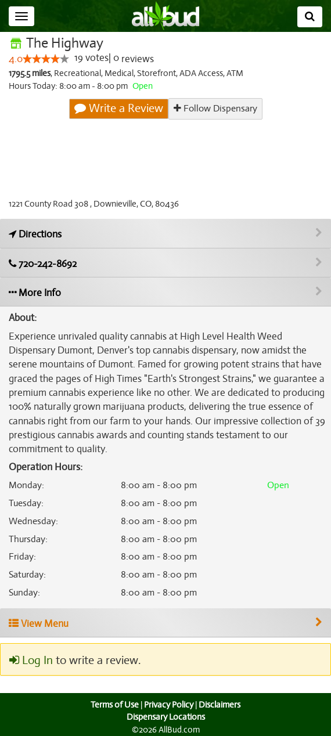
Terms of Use (113, 704)
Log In (30, 661)
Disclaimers (221, 704)
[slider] (46, 59)
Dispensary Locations (165, 717)
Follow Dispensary (215, 108)
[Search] (309, 16)
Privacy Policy (168, 704)
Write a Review (119, 109)
